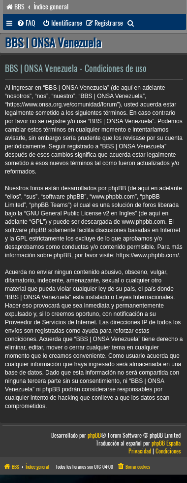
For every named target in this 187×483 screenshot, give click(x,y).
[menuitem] (26, 23)
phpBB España (166, 443)
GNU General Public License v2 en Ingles (80, 213)
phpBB (94, 435)
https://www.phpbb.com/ (147, 255)
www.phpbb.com (143, 221)
